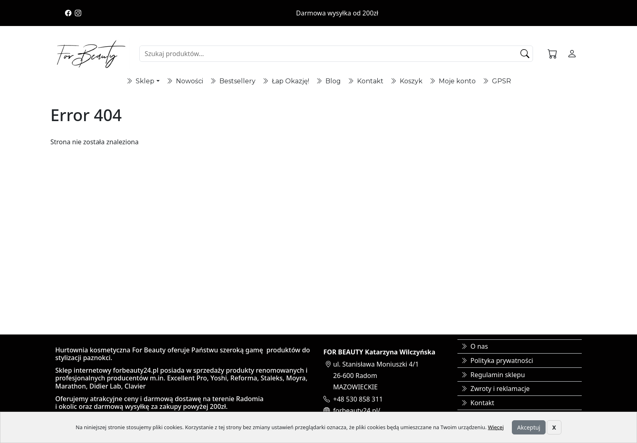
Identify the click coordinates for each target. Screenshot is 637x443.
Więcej (496, 427)
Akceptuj (528, 427)
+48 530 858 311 (358, 399)
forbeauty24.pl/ (356, 410)
